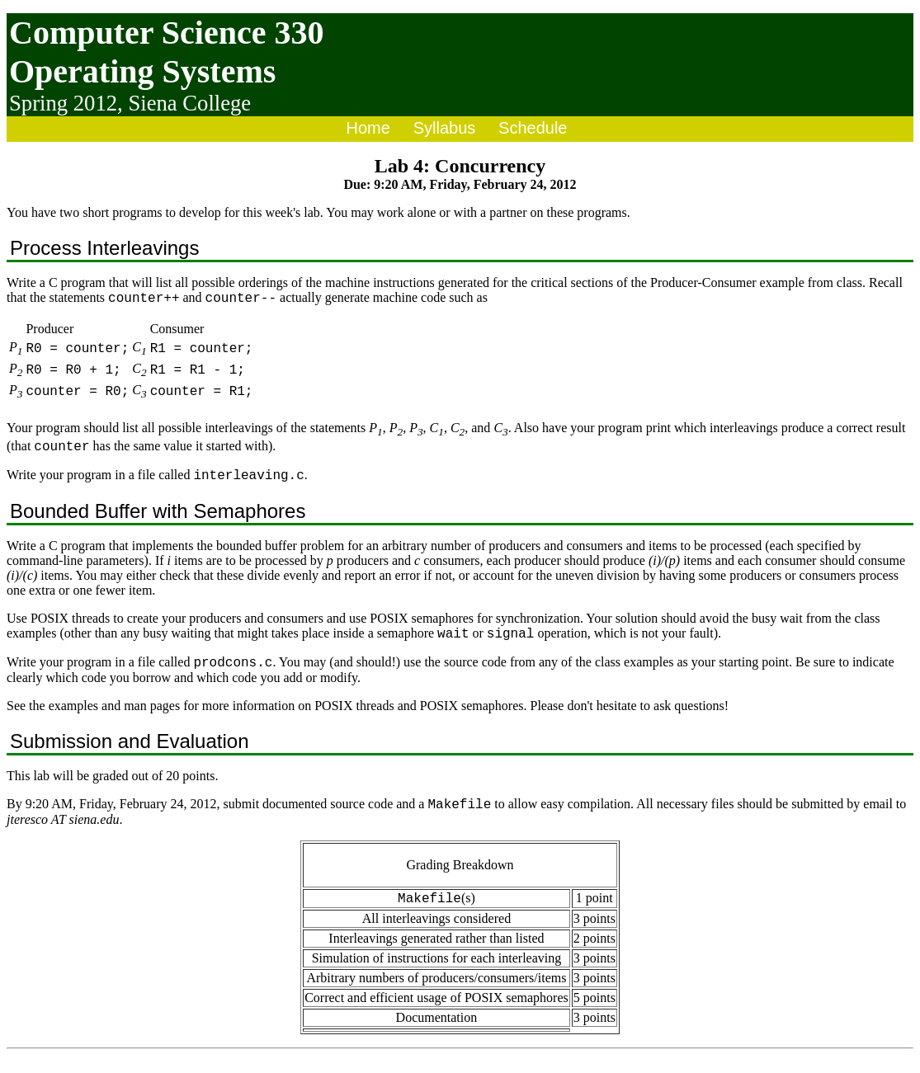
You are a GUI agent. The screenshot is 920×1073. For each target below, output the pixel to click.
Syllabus (444, 128)
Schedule (532, 128)
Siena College (189, 103)
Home (368, 128)
